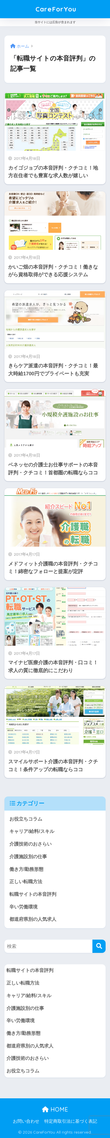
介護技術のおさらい (30, 843)
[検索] (99, 946)
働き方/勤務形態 (26, 869)
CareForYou (55, 9)
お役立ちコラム (25, 818)
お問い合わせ (26, 1121)
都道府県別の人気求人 (32, 919)
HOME (55, 1109)
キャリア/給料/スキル (31, 831)
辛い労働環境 (23, 906)
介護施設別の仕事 (28, 856)
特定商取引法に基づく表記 (70, 1121)
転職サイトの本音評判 (32, 894)
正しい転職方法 (25, 881)
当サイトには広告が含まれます (55, 22)
